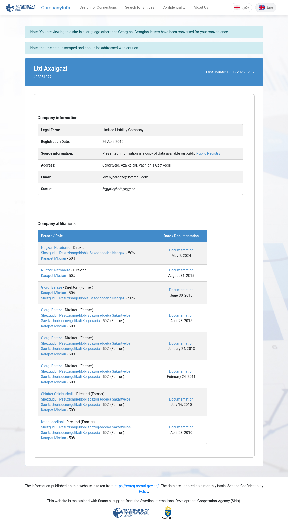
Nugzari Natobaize (56, 248)
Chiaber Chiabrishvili (57, 394)
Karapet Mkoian (53, 258)
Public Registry (208, 153)
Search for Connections (98, 7)
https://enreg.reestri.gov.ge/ (136, 486)
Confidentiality (174, 7)
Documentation (181, 250)
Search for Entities (139, 7)
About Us (201, 7)
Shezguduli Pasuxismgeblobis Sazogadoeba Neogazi (83, 253)
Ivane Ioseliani (52, 422)
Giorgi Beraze (51, 287)
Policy (143, 491)
